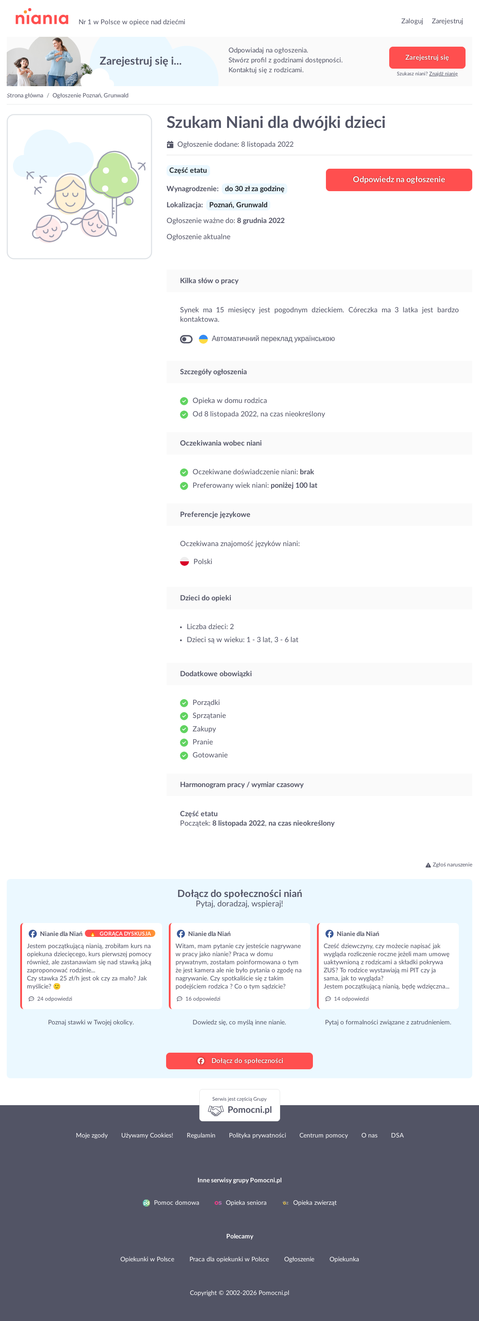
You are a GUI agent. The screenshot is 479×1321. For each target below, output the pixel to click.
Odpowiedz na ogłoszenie (399, 180)
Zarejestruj (447, 21)
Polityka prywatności (257, 1136)
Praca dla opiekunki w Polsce (229, 1259)
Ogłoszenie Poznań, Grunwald (90, 96)
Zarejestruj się (427, 57)
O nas (369, 1136)
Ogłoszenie (299, 1259)
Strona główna (25, 96)
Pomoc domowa (171, 1203)
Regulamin (201, 1136)
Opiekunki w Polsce (147, 1259)
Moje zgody (92, 1136)
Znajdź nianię (443, 73)
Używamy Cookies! (147, 1136)
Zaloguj (412, 21)
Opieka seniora (241, 1203)
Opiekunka (344, 1259)
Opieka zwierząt (309, 1203)
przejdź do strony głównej (42, 16)
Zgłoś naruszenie (449, 864)
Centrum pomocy (323, 1136)
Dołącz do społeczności (241, 1061)
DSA (397, 1136)
